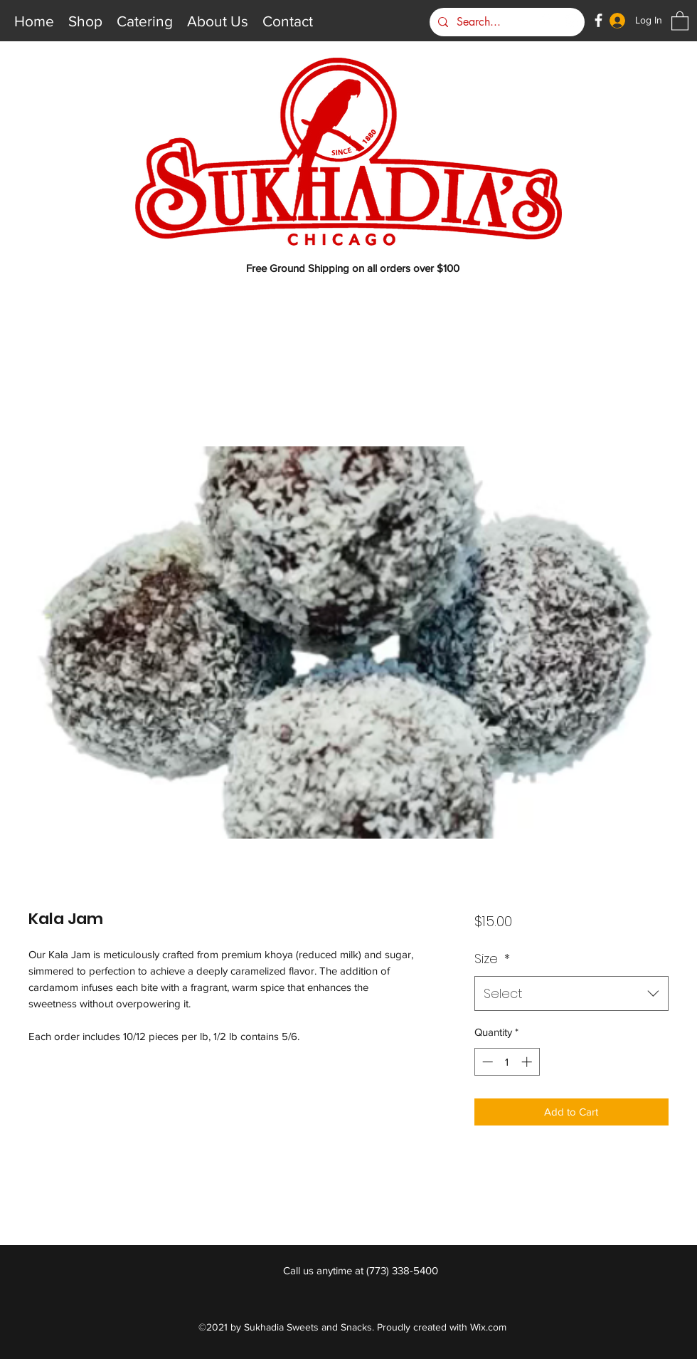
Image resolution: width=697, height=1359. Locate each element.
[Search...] (506, 22)
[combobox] (571, 994)
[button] (679, 20)
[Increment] (528, 1062)
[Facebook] (598, 20)
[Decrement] (486, 1062)
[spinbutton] (506, 1062)
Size (492, 958)
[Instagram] (572, 20)
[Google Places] (546, 20)
